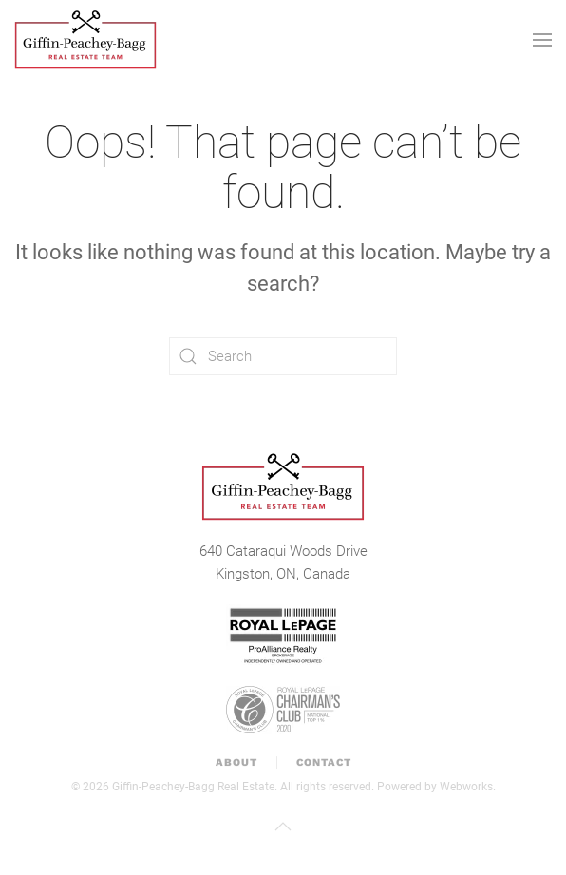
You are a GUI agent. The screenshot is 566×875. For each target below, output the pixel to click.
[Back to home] (85, 39)
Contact (323, 762)
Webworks (466, 786)
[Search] (283, 356)
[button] (542, 40)
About (236, 762)
